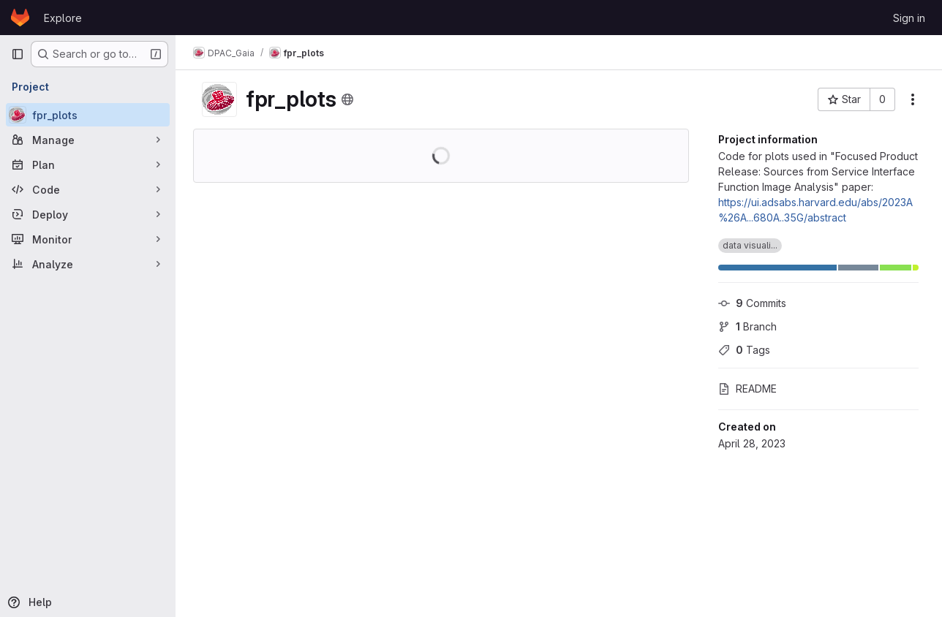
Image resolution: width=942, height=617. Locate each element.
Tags (744, 350)
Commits (752, 303)
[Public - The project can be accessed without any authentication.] (347, 99)
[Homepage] (20, 17)
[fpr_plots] (88, 114)
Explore (63, 18)
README (747, 388)
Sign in (909, 18)
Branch (747, 326)
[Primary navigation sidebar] (17, 54)
